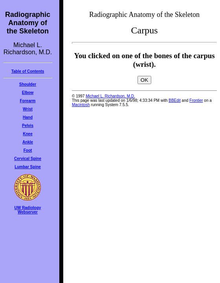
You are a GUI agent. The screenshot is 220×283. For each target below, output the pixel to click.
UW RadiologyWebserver (28, 210)
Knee (27, 134)
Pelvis (27, 125)
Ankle (27, 142)
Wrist (28, 109)
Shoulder (27, 84)
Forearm (27, 101)
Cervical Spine (27, 158)
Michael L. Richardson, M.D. (110, 96)
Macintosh (81, 105)
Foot (28, 150)
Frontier (196, 100)
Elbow (27, 92)
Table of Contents (27, 71)
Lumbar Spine (28, 167)
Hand (28, 117)
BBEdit (175, 100)
